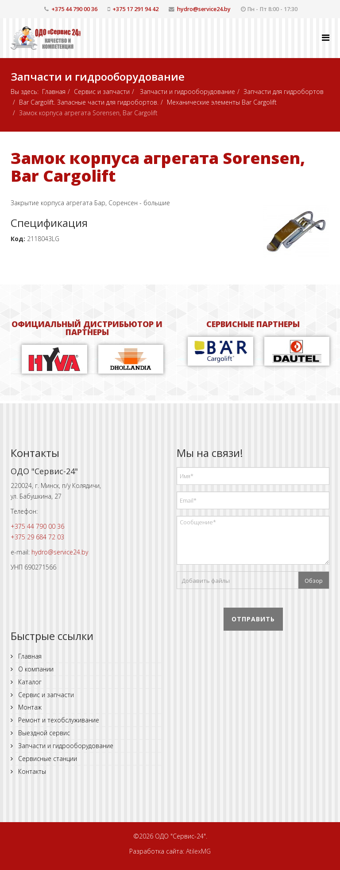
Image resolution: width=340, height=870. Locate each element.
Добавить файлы (206, 581)
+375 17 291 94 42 (135, 9)
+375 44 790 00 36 (74, 9)
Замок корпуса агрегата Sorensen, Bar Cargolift (158, 167)
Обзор (314, 581)
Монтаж (29, 707)
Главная (54, 91)
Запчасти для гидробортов (283, 91)
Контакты (31, 771)
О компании (35, 669)
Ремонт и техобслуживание (57, 720)
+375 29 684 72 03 (37, 537)
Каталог (29, 682)
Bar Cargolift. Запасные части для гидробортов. (88, 102)
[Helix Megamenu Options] (325, 37)
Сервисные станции (46, 758)
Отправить (253, 619)
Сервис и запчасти (102, 91)
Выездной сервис (43, 733)
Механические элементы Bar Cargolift (222, 102)
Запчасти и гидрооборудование (186, 91)
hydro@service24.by (204, 9)
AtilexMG (198, 851)
